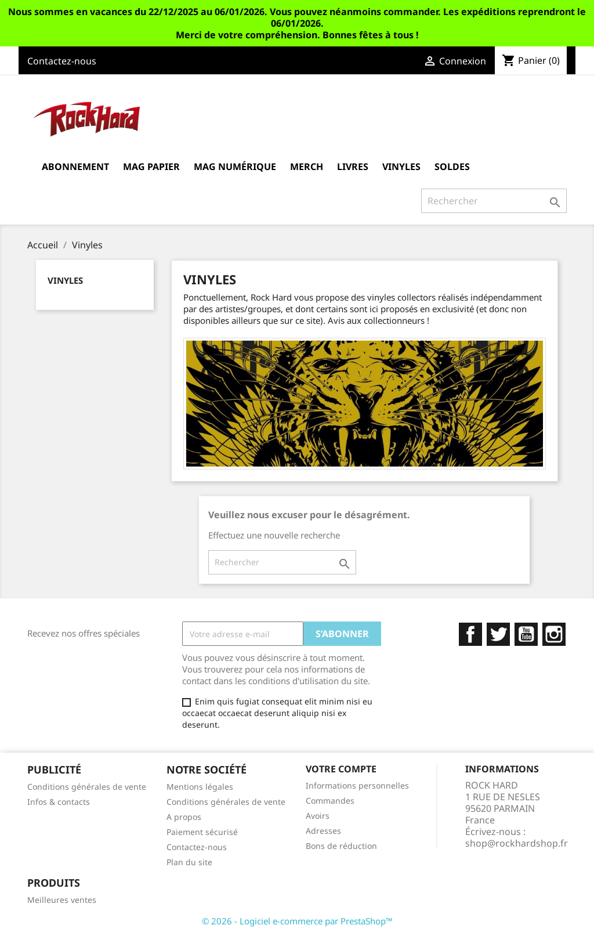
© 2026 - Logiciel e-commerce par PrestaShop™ (297, 921)
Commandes (330, 800)
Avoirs (317, 815)
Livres (352, 166)
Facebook (470, 634)
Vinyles (401, 166)
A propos (183, 816)
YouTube (526, 634)
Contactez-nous (61, 61)
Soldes (452, 166)
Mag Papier (151, 166)
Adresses (323, 830)
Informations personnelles (357, 785)
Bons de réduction (341, 845)
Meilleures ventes (61, 899)
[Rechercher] (494, 201)
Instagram (554, 634)
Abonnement (75, 166)
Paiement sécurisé (202, 831)
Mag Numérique (235, 166)
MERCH (306, 166)
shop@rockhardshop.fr (516, 843)
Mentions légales (199, 786)
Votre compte (341, 768)
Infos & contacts (58, 801)
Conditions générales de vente (86, 786)
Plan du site (189, 862)
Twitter (498, 634)
